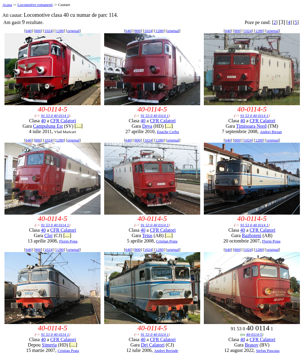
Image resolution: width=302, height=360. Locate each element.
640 (29, 30)
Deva (147, 126)
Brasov (251, 344)
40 (43, 120)
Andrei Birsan (271, 131)
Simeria (49, 344)
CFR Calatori (63, 120)
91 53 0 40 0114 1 (55, 115)
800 (38, 30)
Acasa (7, 4)
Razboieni (251, 235)
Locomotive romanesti (35, 4)
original (73, 30)
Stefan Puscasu (267, 350)
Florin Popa (68, 241)
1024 (48, 30)
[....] (78, 126)
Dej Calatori (153, 344)
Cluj (48, 235)
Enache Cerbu (168, 131)
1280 (60, 30)
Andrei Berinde (166, 350)
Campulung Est (48, 126)
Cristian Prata (166, 241)
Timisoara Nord (251, 126)
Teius (147, 235)
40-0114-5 (254, 334)
